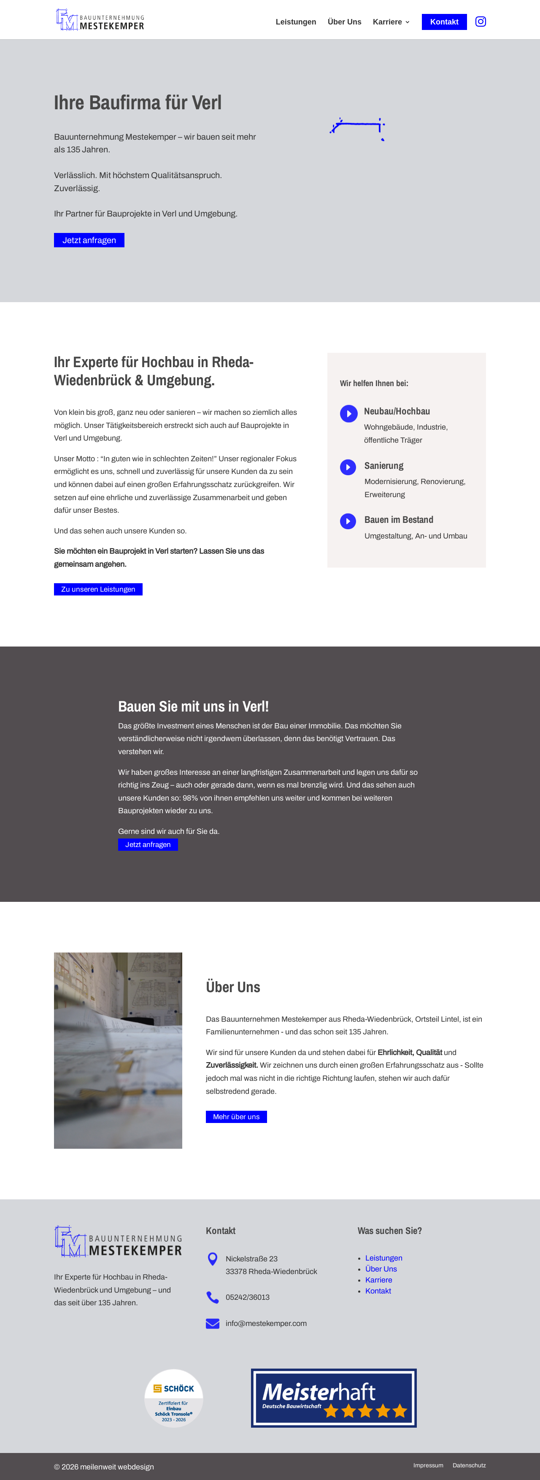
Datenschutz (469, 1466)
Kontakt (444, 22)
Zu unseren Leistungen (98, 589)
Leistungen (296, 22)
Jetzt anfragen (89, 240)
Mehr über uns (236, 1117)
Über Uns (345, 22)
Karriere (387, 22)
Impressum (428, 1466)
